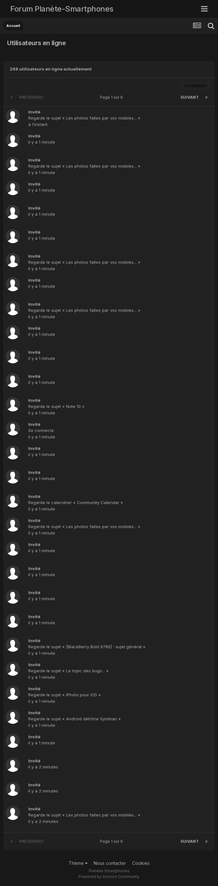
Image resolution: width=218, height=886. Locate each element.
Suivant (189, 97)
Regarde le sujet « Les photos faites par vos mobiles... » (84, 117)
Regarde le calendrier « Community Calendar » (75, 502)
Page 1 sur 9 (112, 97)
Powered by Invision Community (109, 876)
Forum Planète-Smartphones (61, 8)
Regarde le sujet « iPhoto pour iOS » (64, 694)
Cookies (141, 863)
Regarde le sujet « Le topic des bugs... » (68, 670)
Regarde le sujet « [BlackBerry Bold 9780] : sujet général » (87, 646)
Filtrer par (196, 86)
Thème (78, 863)
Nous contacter (110, 863)
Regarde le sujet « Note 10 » (56, 406)
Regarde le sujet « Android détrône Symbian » (74, 718)
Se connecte (41, 430)
